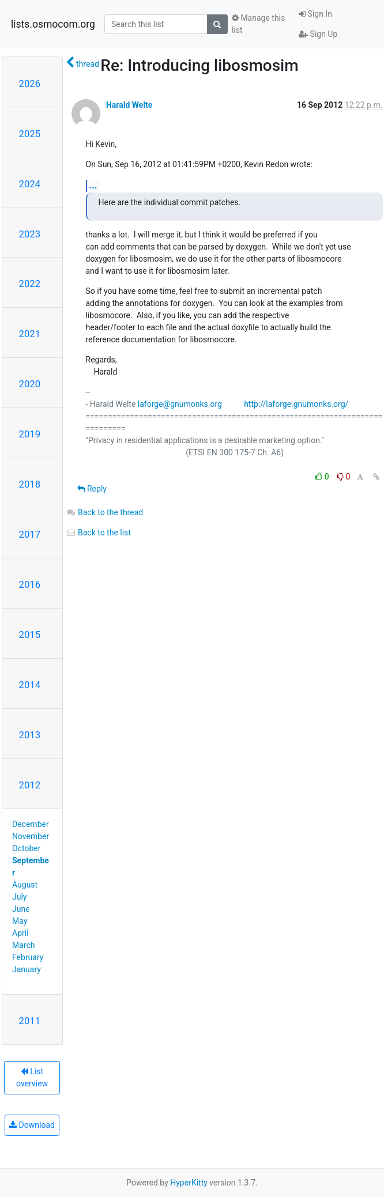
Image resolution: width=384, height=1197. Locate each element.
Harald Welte (129, 104)
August (24, 884)
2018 (30, 484)
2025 (30, 133)
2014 (30, 684)
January (26, 969)
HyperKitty (189, 1182)
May (19, 921)
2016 (30, 584)
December (30, 824)
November (30, 836)
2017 (30, 534)
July (19, 896)
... (93, 185)
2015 (30, 634)
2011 (30, 1020)
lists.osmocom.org (53, 24)
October (26, 848)
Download (32, 1125)
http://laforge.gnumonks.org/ (296, 404)
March (23, 945)
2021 (30, 333)
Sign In (315, 13)
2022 (30, 283)
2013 (30, 735)
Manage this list (258, 24)
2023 (30, 234)
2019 (30, 434)
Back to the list (98, 532)
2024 (30, 184)
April (20, 933)
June (21, 908)
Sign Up (318, 34)
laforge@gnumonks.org (180, 404)
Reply (92, 488)
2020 (30, 384)
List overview (32, 1077)
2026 (30, 83)
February (27, 957)
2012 (30, 785)
